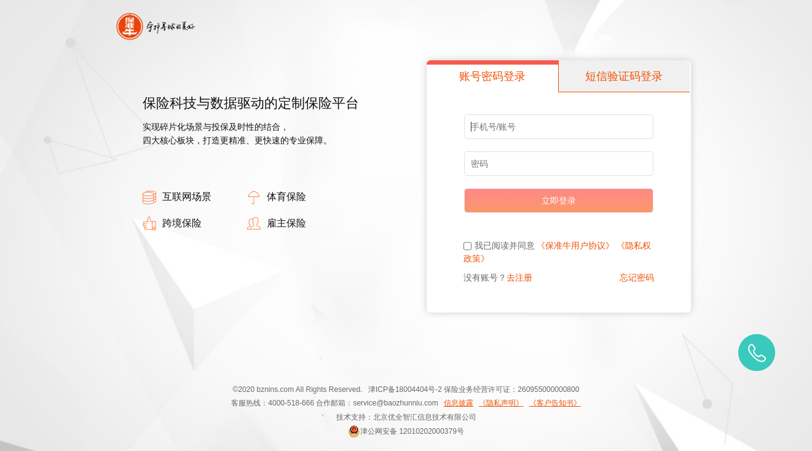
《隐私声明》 (501, 403)
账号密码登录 (492, 76)
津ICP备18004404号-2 (405, 389)
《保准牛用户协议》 (575, 245)
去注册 (519, 277)
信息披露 (458, 403)
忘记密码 (637, 277)
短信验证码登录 (624, 76)
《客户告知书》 (555, 403)
